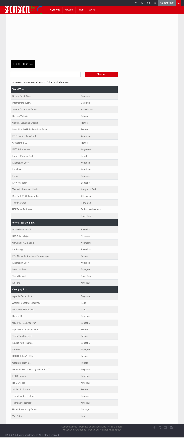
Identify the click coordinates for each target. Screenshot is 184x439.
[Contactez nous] (166, 427)
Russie (84, 363)
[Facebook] (154, 427)
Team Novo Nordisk (22, 402)
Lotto (15, 176)
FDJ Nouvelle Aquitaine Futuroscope (30, 256)
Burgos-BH (17, 316)
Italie (83, 303)
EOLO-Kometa (19, 376)
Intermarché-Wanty (21, 102)
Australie (85, 162)
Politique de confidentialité (92, 426)
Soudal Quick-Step (21, 96)
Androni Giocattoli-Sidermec (26, 303)
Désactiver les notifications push (104, 429)
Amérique (86, 136)
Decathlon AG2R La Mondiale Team (29, 129)
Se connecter (167, 2)
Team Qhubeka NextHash (25, 189)
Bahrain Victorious (21, 116)
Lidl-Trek (16, 169)
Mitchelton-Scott (20, 162)
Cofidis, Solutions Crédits (25, 122)
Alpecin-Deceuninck (22, 296)
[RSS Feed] (171, 427)
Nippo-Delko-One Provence (26, 329)
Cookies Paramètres (74, 429)
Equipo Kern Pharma (22, 343)
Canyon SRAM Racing (23, 242)
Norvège (85, 409)
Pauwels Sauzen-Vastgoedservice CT (31, 369)
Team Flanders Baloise (23, 396)
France (84, 122)
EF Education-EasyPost (24, 136)
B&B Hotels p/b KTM (22, 356)
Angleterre (86, 149)
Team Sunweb (19, 202)
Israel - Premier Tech (22, 156)
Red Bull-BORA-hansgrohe (25, 196)
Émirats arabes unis (91, 209)
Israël (84, 156)
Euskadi (16, 349)
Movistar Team (19, 182)
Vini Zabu (17, 416)
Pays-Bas (86, 202)
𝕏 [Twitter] (160, 427)
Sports (92, 9)
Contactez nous (69, 426)
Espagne (85, 182)
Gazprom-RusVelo (21, 363)
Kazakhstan (87, 109)
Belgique (85, 96)
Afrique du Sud (88, 189)
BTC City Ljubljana (21, 236)
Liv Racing (17, 249)
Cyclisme (55, 9)
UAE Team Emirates (22, 209)
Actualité (69, 9)
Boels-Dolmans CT (21, 229)
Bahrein (84, 116)
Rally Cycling (18, 383)
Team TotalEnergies (22, 336)
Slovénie (85, 236)
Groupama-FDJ (19, 142)
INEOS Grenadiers (21, 149)
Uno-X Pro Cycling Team (24, 409)
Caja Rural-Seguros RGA (24, 323)
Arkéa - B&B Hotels (22, 389)
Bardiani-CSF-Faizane (23, 309)
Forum (81, 9)
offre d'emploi (115, 426)
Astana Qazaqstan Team (24, 109)
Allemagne (86, 196)
